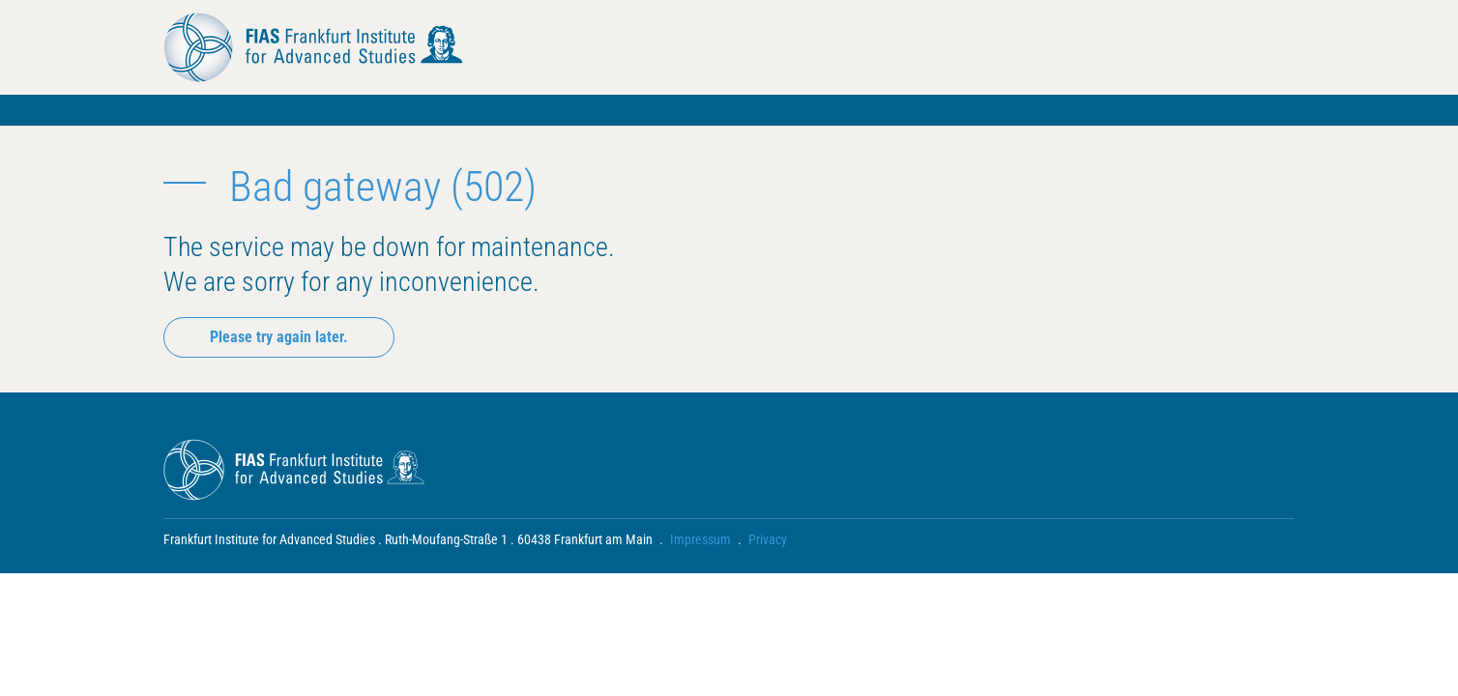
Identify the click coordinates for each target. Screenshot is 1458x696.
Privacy (767, 539)
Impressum (700, 539)
